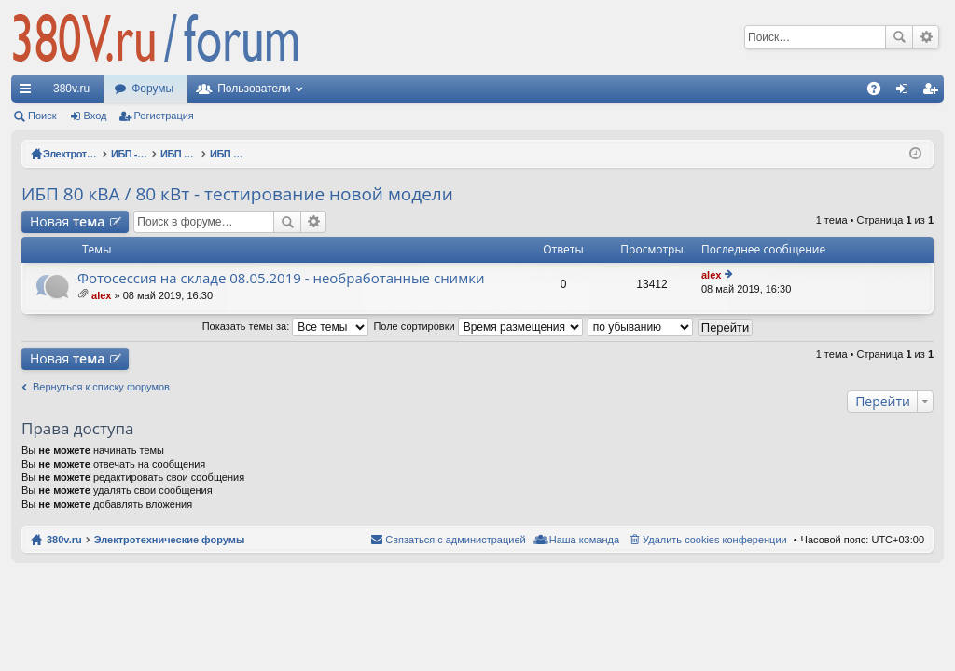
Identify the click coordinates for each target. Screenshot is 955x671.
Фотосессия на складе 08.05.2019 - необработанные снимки (280, 278)
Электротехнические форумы (169, 539)
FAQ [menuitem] (880, 92)
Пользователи (253, 88)
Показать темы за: (285, 326)
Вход (95, 115)
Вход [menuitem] (906, 92)
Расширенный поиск (925, 37)
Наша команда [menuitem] (584, 539)
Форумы (152, 88)
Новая (67, 221)
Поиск (899, 37)
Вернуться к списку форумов (101, 386)
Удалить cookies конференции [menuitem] (715, 539)
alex (101, 295)
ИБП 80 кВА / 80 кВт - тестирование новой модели (237, 194)
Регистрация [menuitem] (933, 92)
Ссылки (29, 92)
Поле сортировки (477, 326)
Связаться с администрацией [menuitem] (455, 539)
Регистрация (164, 115)
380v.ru (71, 88)
